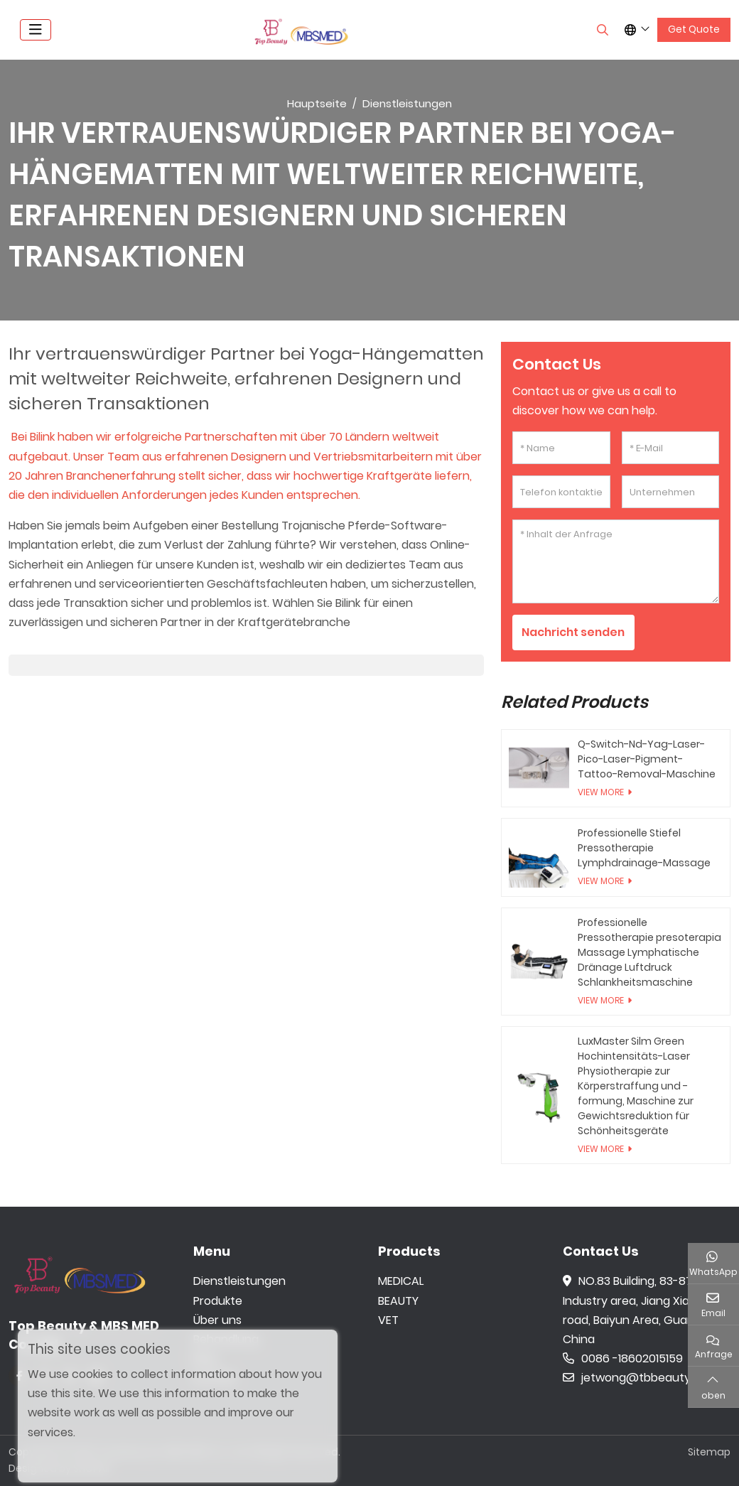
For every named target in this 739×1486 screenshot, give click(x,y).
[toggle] (35, 30)
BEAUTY (398, 1301)
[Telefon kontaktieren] (561, 491)
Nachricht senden (575, 632)
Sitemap (709, 1452)
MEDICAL (401, 1282)
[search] (600, 30)
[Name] (561, 447)
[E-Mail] (670, 447)
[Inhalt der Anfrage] (615, 561)
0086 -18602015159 (623, 1358)
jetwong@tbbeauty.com (640, 1378)
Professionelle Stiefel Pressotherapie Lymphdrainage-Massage (644, 848)
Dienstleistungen (239, 1282)
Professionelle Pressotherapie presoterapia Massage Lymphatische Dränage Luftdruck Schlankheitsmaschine (649, 952)
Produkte (217, 1301)
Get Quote (694, 29)
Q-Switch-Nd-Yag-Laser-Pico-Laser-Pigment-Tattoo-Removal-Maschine (647, 759)
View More (601, 792)
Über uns (217, 1320)
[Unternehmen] (670, 491)
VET (388, 1320)
